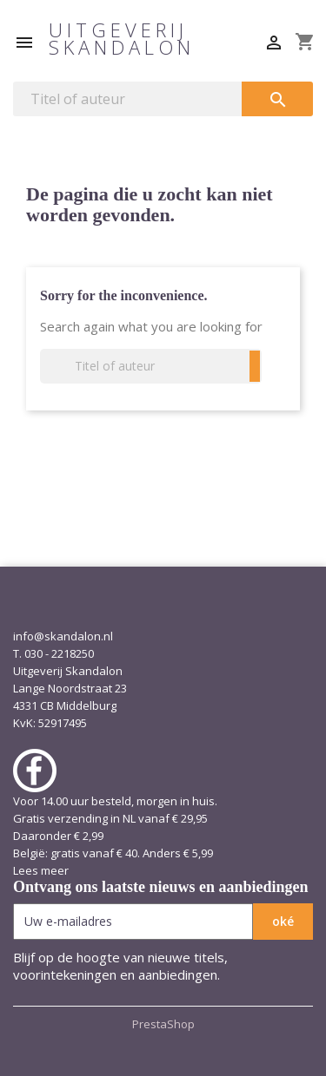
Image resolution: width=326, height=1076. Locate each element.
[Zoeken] (127, 99)
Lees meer (41, 870)
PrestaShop (163, 1024)
